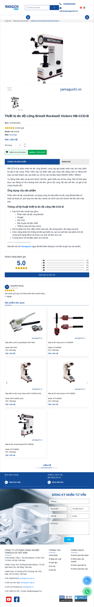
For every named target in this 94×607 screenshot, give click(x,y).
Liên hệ (52, 570)
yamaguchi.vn (28, 587)
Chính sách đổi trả (78, 565)
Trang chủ (8, 21)
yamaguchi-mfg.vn (28, 583)
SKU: (7, 123)
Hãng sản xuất (55, 559)
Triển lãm (53, 563)
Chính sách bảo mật (79, 569)
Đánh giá (66, 162)
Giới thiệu (53, 555)
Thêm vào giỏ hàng (16, 152)
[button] (87, 383)
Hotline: (32, 152)
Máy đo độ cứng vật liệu (21, 21)
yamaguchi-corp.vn (27, 578)
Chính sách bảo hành (79, 555)
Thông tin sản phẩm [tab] (16, 162)
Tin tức (52, 566)
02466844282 (67, 4)
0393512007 (37, 152)
